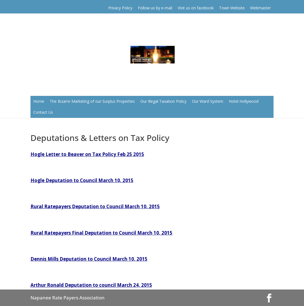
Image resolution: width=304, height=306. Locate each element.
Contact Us (43, 112)
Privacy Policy (120, 7)
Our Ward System (207, 101)
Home (38, 101)
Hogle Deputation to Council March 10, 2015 (81, 180)
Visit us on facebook (196, 7)
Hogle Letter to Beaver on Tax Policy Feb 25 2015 (87, 154)
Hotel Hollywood (243, 101)
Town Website (232, 7)
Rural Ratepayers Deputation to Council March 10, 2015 (95, 206)
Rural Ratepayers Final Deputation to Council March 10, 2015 (101, 233)
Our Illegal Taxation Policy (163, 101)
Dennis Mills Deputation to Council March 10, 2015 (88, 259)
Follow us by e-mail (155, 7)
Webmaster (260, 7)
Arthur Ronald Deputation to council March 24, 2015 (91, 285)
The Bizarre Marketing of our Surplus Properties (92, 101)
